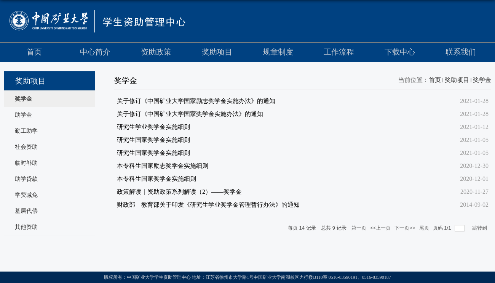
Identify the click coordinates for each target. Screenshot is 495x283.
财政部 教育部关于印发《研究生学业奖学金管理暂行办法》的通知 (208, 204)
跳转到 (480, 228)
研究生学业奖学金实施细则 (153, 127)
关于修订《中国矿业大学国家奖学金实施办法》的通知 (190, 114)
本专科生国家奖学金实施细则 (156, 178)
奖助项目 (457, 80)
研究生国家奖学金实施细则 (153, 140)
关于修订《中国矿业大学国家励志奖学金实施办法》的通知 (196, 101)
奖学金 (482, 80)
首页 (435, 80)
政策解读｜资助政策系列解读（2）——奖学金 (179, 191)
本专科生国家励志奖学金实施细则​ (162, 165)
